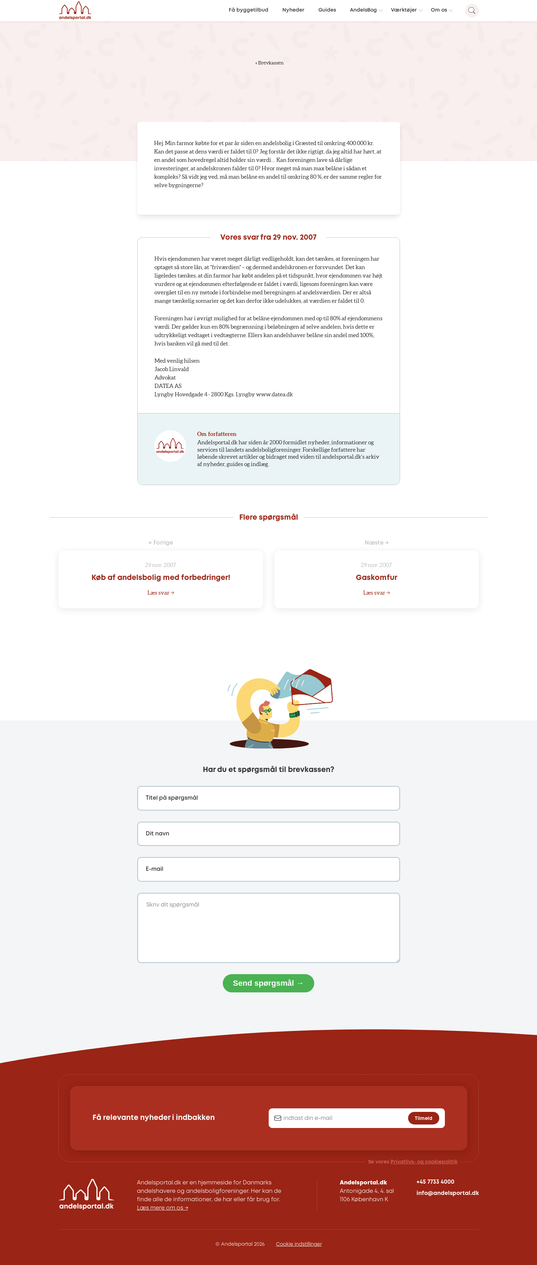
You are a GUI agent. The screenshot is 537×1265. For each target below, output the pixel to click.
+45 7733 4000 (435, 1182)
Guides (327, 10)
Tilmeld (423, 1118)
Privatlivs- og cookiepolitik (424, 1162)
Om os (439, 10)
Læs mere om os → (162, 1208)
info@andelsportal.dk (447, 1193)
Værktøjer (404, 10)
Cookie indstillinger (299, 1244)
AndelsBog (363, 10)
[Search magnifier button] (472, 10)
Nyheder (293, 10)
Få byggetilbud (248, 10)
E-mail (154, 869)
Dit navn (157, 833)
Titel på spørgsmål (172, 798)
